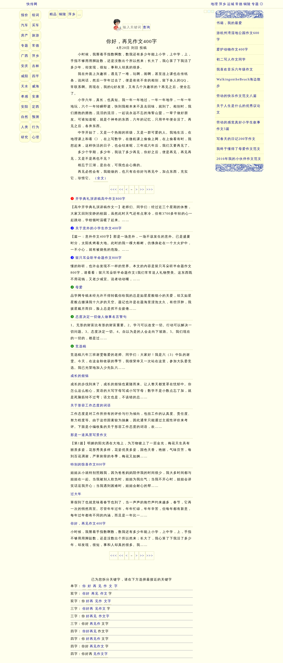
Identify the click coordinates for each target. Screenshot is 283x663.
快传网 (28, 4)
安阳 (24, 106)
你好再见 (89, 631)
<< (121, 189)
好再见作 (93, 638)
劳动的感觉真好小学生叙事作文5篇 (239, 126)
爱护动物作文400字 (232, 49)
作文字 (104, 616)
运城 (230, 4)
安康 (35, 96)
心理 (35, 137)
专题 (255, 4)
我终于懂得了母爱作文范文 (239, 148)
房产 (24, 35)
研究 (24, 137)
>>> (149, 189)
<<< (113, 189)
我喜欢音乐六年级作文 (235, 69)
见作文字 (100, 653)
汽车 (24, 25)
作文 (104, 593)
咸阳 (24, 76)
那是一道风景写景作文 (89, 435)
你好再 (87, 608)
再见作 (95, 623)
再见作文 (97, 646)
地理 (214, 4)
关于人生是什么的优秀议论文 (239, 109)
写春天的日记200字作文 (236, 139)
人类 (24, 127)
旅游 (35, 35)
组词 (35, 15)
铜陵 (247, 4)
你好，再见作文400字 (88, 523)
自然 (24, 117)
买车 (35, 25)
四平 (35, 76)
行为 (35, 127)
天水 (24, 86)
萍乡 (222, 4)
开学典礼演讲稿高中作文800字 (100, 198)
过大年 (76, 494)
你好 (86, 593)
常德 (239, 4)
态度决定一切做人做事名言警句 (101, 316)
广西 (24, 55)
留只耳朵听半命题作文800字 (98, 257)
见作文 (100, 608)
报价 (24, 15)
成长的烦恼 (80, 376)
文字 (107, 601)
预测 (35, 117)
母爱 (79, 287)
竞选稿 (80, 346)
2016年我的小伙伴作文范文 (239, 158)
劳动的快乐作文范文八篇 (237, 96)
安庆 (24, 66)
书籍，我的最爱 (229, 23)
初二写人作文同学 (231, 59)
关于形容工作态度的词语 (91, 405)
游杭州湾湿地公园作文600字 (238, 36)
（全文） (100, 178)
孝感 (24, 96)
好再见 (91, 616)
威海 (35, 86)
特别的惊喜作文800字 (88, 464)
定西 (35, 106)
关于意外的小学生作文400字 (98, 228)
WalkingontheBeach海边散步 (239, 83)
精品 (53, 14)
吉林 (35, 66)
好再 (89, 601)
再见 (95, 593)
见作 (98, 601)
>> (142, 189)
